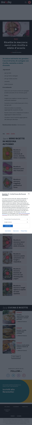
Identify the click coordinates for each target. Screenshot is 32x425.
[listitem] (16, 219)
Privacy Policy (24, 230)
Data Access (16, 230)
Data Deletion (8, 230)
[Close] (29, 194)
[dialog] (16, 212)
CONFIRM (8, 225)
